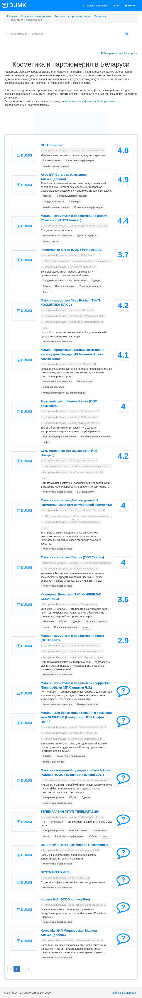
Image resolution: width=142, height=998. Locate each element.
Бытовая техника (78, 830)
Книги (46, 836)
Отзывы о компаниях (96, 5)
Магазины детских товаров (72, 196)
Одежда (96, 280)
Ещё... (46, 292)
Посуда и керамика (53, 201)
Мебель (47, 196)
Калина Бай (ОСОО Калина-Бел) (65, 899)
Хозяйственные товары (56, 166)
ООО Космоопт (52, 145)
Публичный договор (124, 992)
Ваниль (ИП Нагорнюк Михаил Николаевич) (74, 845)
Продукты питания (53, 280)
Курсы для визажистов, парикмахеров (64, 392)
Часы (46, 627)
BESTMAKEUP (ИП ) (56, 872)
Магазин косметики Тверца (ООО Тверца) (72, 557)
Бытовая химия (51, 160)
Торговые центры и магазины (72, 16)
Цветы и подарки (86, 235)
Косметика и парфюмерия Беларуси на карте (92, 101)
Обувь (46, 286)
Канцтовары (100, 830)
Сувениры (74, 201)
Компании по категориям (36, 16)
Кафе (46, 442)
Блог (117, 5)
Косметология (50, 241)
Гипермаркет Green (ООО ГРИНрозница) (71, 250)
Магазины (100, 16)
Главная (12, 16)
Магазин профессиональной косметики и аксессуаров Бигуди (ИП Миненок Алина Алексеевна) (72, 354)
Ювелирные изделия (65, 627)
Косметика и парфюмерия (79, 160)
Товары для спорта (90, 286)
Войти (130, 5)
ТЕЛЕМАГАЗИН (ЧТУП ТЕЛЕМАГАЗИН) (70, 811)
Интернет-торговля (53, 387)
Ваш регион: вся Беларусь (119, 53)
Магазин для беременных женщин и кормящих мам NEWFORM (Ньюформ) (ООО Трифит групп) (77, 717)
